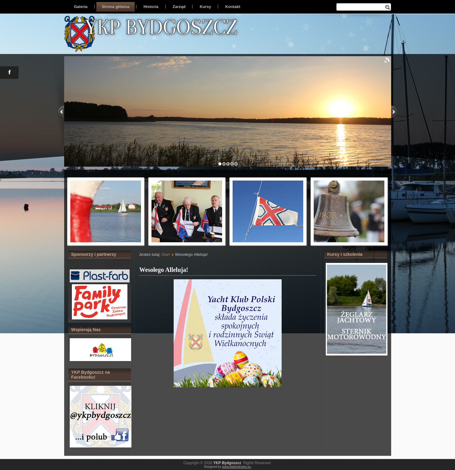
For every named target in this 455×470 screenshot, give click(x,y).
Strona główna (116, 6)
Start (165, 254)
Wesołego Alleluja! (163, 269)
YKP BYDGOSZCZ (161, 27)
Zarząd (179, 6)
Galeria (81, 6)
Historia (150, 6)
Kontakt (232, 6)
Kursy (205, 6)
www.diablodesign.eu (236, 466)
